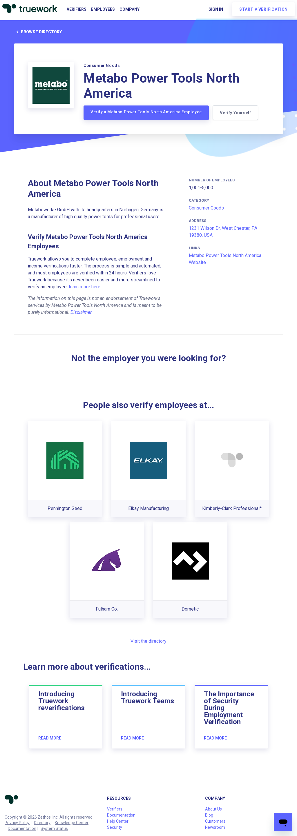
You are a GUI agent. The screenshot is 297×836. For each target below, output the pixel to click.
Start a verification (263, 9)
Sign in (216, 9)
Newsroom (215, 827)
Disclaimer (81, 312)
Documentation (22, 828)
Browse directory (38, 32)
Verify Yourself (236, 112)
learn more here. (85, 286)
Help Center (117, 821)
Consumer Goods (206, 208)
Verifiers (76, 9)
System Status (54, 828)
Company (129, 9)
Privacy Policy (17, 822)
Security (114, 827)
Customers (215, 821)
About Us (213, 809)
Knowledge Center (71, 822)
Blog (209, 815)
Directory (42, 822)
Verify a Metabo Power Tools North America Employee (146, 112)
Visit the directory (148, 641)
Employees (103, 9)
